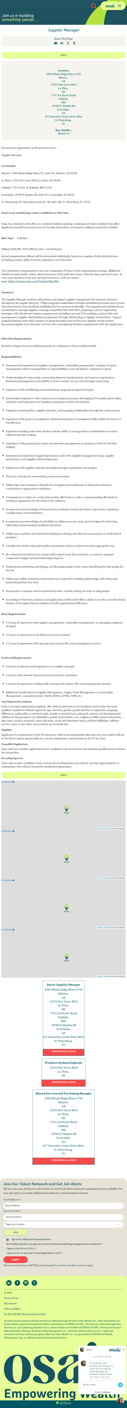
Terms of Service (79, 1265)
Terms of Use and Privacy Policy (63, 1406)
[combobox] (58, 1217)
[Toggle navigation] (113, 5)
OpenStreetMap (110, 828)
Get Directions (7, 782)
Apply (63, 55)
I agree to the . (21, 1249)
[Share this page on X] (68, 43)
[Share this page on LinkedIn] (62, 43)
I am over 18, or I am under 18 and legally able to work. (34, 1253)
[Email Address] (63, 1206)
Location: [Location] (63, 71)
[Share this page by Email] (55, 43)
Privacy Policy (27, 1248)
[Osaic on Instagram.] (26, 1283)
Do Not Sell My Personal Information (25, 1314)
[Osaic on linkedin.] (9, 1283)
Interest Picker (12, 1211)
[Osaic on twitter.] (35, 1283)
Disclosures (10, 1304)
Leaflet (100, 828)
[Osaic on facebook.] (18, 1283)
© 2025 (8, 1293)
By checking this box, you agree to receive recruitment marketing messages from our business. (54, 1244)
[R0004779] (63, 134)
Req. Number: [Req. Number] (63, 130)
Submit (15, 1259)
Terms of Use (11, 1298)
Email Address (11, 1200)
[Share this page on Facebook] (74, 43)
